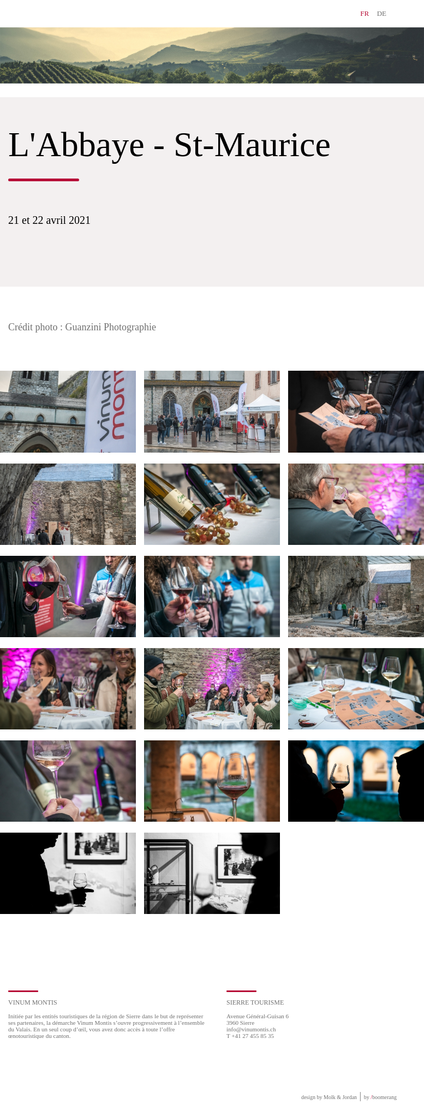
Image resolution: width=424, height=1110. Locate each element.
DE (381, 13)
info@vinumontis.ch (251, 1029)
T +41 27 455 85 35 (250, 1035)
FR (364, 13)
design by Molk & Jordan (329, 1097)
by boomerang (380, 1097)
